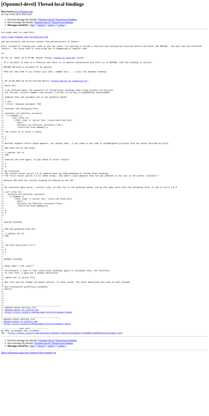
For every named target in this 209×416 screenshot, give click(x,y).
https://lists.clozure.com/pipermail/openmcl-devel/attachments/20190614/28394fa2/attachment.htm (64, 393)
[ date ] (32, 25)
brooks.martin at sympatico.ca (69, 91)
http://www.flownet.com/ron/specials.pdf (24, 38)
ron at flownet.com (23, 11)
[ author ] (61, 25)
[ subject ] (51, 25)
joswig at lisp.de (64, 63)
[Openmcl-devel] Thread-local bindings (57, 19)
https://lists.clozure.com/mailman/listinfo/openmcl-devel (38, 368)
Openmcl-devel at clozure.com (21, 365)
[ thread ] (41, 25)
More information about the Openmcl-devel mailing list (28, 413)
